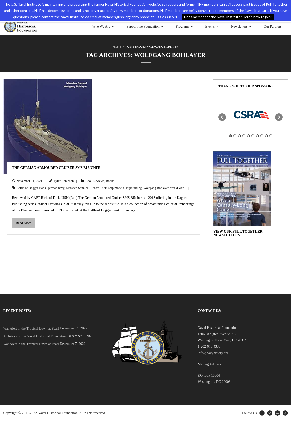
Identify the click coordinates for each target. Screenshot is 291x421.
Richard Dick (98, 188)
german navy (56, 188)
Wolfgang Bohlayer (156, 188)
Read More (24, 223)
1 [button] (230, 135)
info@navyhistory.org (213, 353)
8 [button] (261, 135)
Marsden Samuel (77, 188)
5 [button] (248, 135)
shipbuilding (134, 188)
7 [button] (257, 135)
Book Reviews (94, 181)
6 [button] (252, 135)
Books (110, 181)
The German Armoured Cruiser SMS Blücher (56, 168)
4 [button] (243, 135)
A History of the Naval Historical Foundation (35, 336)
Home (117, 46)
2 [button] (234, 135)
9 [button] (266, 135)
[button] (222, 117)
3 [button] (239, 135)
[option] (250, 115)
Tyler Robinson (64, 181)
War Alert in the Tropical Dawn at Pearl (31, 328)
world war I (178, 188)
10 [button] (270, 135)
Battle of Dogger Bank (31, 188)
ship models (116, 188)
